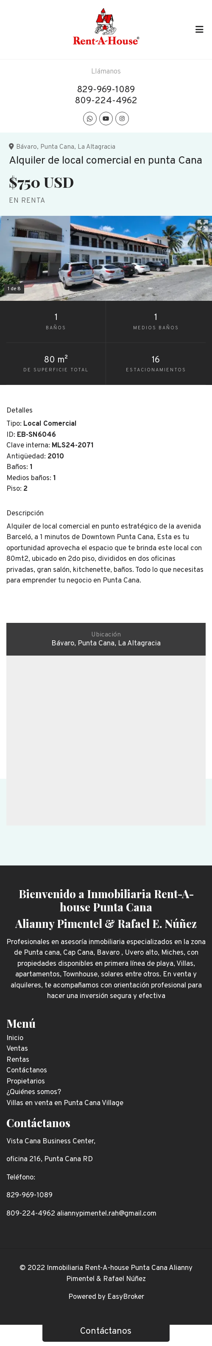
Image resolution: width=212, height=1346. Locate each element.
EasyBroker (125, 1297)
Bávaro (26, 147)
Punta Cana (57, 147)
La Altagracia (96, 147)
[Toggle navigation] (199, 29)
